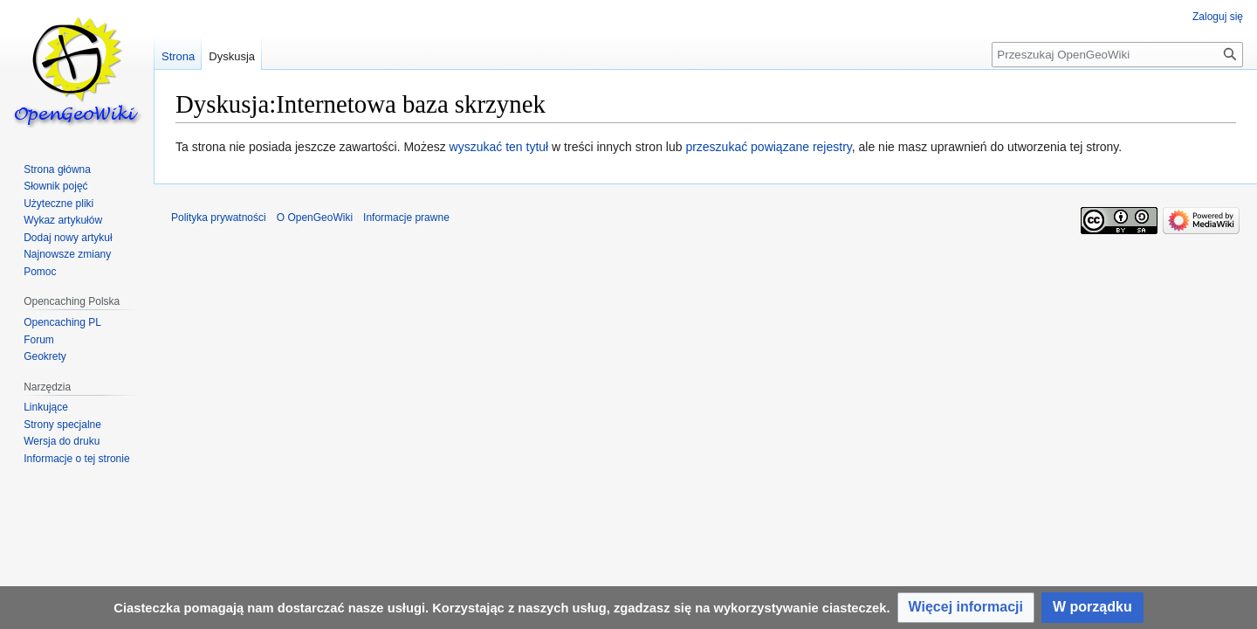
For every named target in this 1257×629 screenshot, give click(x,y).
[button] (965, 607)
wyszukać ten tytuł (499, 147)
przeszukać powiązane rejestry (768, 147)
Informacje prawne (406, 217)
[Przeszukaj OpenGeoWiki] (1117, 54)
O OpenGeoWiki (315, 217)
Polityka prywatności (218, 217)
